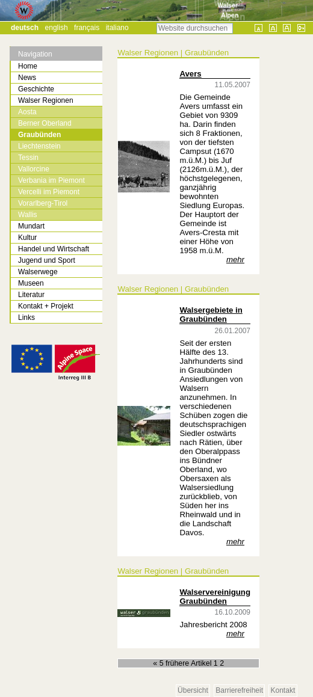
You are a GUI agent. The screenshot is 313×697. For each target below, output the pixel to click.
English (56, 27)
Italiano (117, 27)
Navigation (35, 54)
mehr (235, 259)
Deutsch (25, 27)
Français (86, 27)
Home (27, 66)
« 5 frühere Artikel (183, 663)
